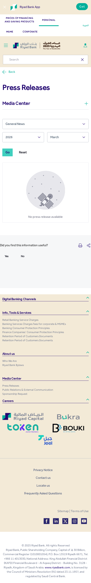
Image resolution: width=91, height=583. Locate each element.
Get (82, 6)
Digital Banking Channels (19, 299)
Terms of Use (80, 511)
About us (8, 354)
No (22, 256)
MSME (9, 31)
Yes (6, 256)
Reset (23, 152)
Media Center (11, 378)
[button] (45, 299)
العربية (86, 25)
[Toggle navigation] (6, 45)
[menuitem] (20, 320)
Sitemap (63, 511)
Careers (7, 401)
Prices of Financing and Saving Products (19, 20)
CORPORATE (30, 31)
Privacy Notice (43, 470)
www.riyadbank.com (57, 567)
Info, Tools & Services (16, 313)
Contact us (43, 478)
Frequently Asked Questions (43, 493)
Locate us (43, 485)
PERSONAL (49, 20)
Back (8, 72)
